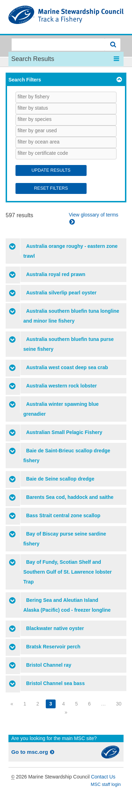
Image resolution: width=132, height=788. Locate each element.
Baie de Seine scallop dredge (60, 479)
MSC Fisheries (66, 17)
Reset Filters (51, 188)
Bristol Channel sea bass (55, 683)
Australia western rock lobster (61, 386)
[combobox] (66, 97)
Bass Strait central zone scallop (63, 515)
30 (119, 704)
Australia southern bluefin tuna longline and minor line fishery (71, 316)
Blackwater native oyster (55, 628)
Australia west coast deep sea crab (67, 367)
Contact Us (103, 777)
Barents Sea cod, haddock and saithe (69, 497)
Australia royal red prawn (55, 274)
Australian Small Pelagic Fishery (64, 432)
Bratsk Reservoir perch (53, 646)
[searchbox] (48, 96)
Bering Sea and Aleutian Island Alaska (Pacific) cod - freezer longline (67, 605)
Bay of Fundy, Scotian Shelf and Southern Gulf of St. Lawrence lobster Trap (67, 572)
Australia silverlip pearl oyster (61, 292)
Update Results (50, 170)
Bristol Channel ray (48, 665)
